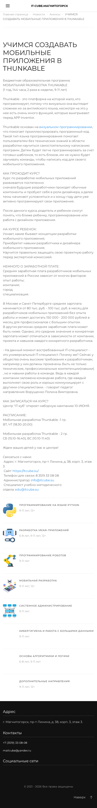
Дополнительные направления (44, 681)
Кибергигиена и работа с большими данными (56, 630)
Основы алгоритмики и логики (44, 656)
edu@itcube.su (27, 489)
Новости (39, 14)
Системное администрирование (45, 605)
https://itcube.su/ (26, 471)
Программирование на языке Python (49, 505)
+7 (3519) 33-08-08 (15, 742)
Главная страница (15, 14)
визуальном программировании (65, 127)
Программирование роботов (42, 555)
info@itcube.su (42, 480)
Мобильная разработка (38, 580)
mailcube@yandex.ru (17, 750)
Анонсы (55, 14)
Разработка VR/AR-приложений (44, 530)
